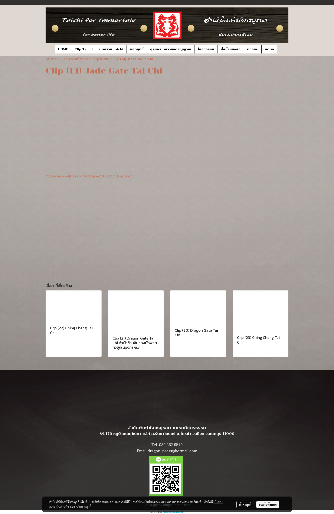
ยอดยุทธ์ (137, 49)
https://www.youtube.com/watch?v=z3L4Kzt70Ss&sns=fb (89, 176)
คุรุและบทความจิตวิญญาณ (170, 49)
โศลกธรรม (206, 49)
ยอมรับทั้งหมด (268, 504)
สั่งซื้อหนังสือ (230, 49)
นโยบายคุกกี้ (83, 506)
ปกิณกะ (252, 49)
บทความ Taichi (111, 49)
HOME (63, 49)
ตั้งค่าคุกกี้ (245, 504)
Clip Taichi (84, 49)
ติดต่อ (269, 49)
